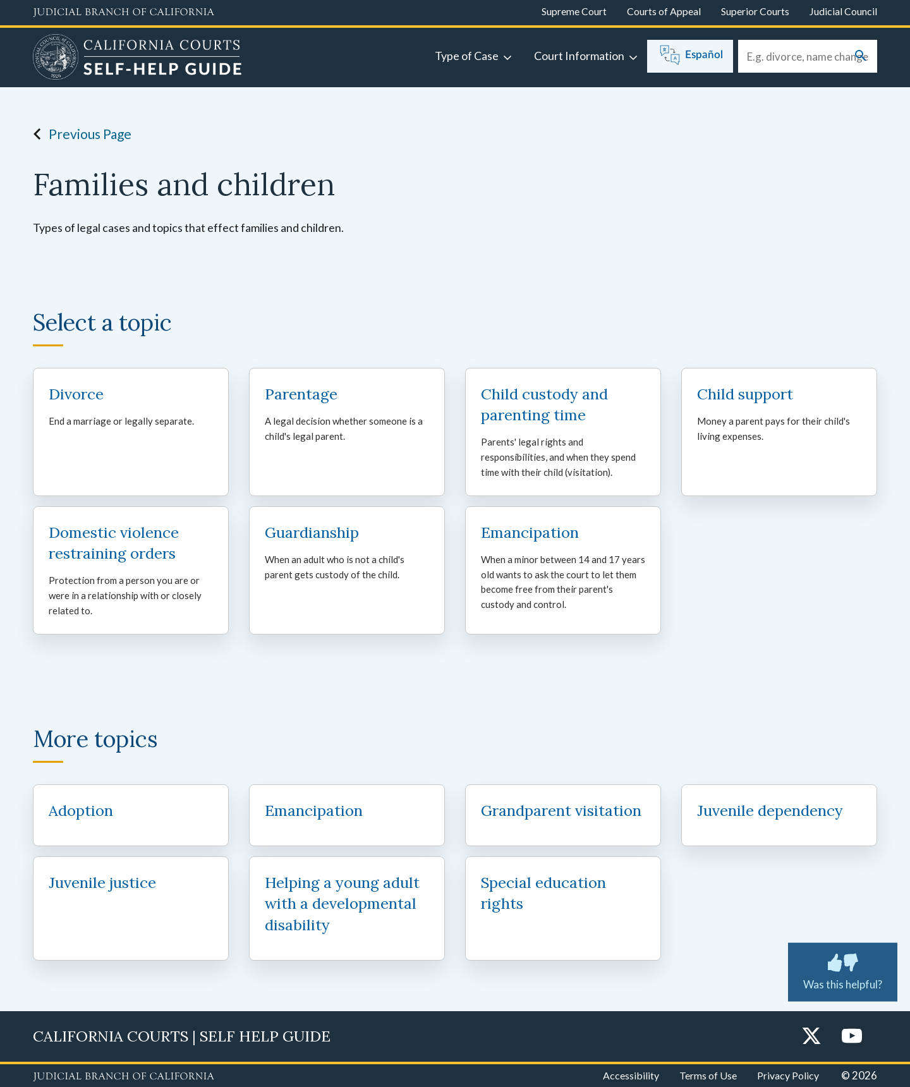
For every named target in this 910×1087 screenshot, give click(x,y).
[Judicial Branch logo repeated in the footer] (123, 1077)
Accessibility (631, 1075)
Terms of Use (708, 1075)
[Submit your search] (860, 56)
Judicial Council (843, 11)
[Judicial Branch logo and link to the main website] (123, 13)
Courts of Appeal (664, 11)
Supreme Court (574, 11)
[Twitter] (811, 1037)
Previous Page (78, 134)
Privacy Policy (788, 1075)
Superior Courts (755, 11)
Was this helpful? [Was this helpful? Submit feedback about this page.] (842, 969)
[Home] (137, 58)
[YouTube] (852, 1037)
